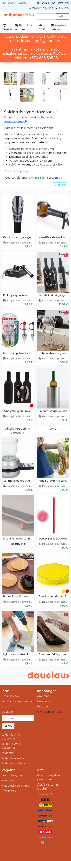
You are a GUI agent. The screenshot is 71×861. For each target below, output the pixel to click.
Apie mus (43, 696)
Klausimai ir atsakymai (16, 785)
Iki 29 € (42, 27)
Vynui (53, 428)
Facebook (43, 701)
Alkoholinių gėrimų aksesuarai (17, 430)
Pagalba (43, 2)
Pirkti (6, 691)
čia (58, 177)
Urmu (5, 706)
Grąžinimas (9, 790)
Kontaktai (8, 780)
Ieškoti (62, 16)
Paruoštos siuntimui (23, 27)
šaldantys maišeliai (13, 763)
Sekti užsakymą (12, 775)
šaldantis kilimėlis (13, 758)
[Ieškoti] (18, 718)
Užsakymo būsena (41, 7)
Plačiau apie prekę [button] (16, 171)
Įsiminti (60, 184)
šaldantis (7, 753)
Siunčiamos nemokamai (17, 701)
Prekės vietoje (11, 696)
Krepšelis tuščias (58, 27)
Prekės (7, 27)
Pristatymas (60, 2)
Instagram (43, 706)
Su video (7, 711)
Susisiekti (62, 7)
